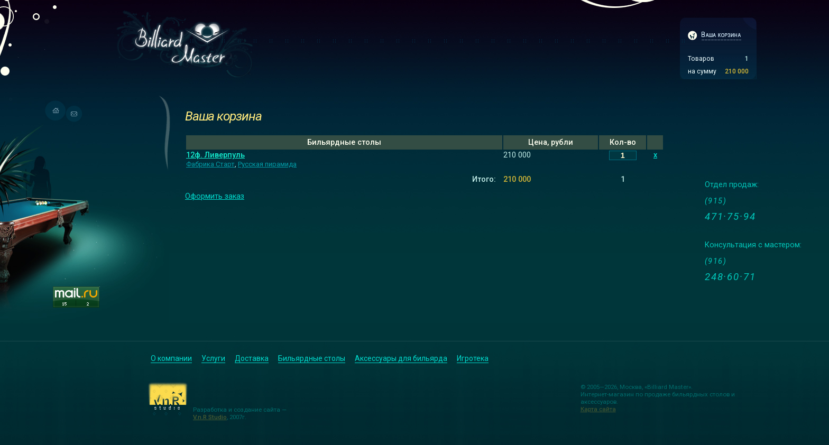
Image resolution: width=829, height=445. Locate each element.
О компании (171, 358)
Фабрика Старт (210, 164)
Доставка (252, 358)
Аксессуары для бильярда (401, 358)
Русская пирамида (267, 164)
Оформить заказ (214, 196)
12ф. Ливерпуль (215, 155)
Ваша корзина (223, 116)
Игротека (473, 358)
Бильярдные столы (311, 358)
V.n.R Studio (210, 417)
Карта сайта (598, 409)
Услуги (213, 358)
